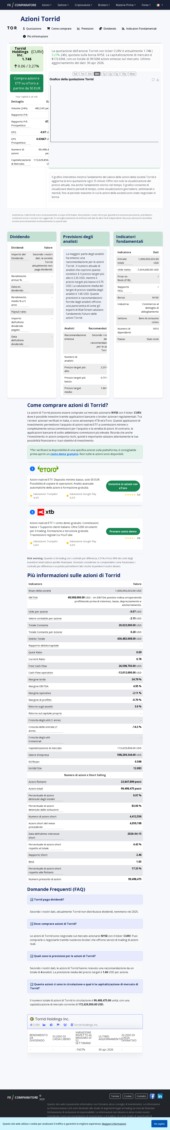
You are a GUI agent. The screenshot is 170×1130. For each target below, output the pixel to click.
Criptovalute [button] (82, 5)
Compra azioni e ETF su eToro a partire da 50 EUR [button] (26, 83)
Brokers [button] (103, 5)
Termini (115, 1096)
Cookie (128, 1096)
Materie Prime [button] (125, 5)
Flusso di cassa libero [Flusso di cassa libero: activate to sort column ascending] (62, 1037)
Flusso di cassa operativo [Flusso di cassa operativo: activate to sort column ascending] (129, 1037)
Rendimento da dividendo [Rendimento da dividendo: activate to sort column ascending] (39, 1037)
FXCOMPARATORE (21, 5)
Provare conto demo (123, 531)
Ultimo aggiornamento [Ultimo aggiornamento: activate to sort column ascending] (109, 1037)
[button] (158, 4)
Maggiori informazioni (114, 1123)
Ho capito (159, 1123)
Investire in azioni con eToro (123, 486)
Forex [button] (145, 5)
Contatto (141, 1096)
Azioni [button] (46, 5)
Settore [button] (62, 5)
